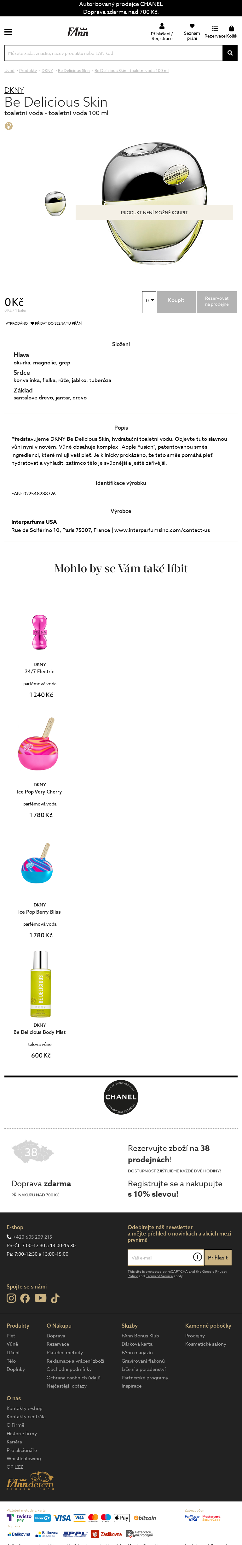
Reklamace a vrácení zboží (75, 1361)
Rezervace (58, 1344)
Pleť (11, 1335)
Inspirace (131, 1386)
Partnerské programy (145, 1377)
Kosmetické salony (205, 1344)
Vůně (12, 1344)
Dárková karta (137, 1344)
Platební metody (65, 1352)
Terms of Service (159, 1276)
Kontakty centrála (26, 1416)
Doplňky (16, 1369)
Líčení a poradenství (144, 1369)
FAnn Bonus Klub (140, 1335)
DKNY (14, 90)
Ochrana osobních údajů (74, 1377)
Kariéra (14, 1441)
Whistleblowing (24, 1458)
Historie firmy (22, 1433)
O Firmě (15, 1425)
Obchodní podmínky (69, 1369)
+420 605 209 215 (32, 1237)
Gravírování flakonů (143, 1361)
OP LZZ (15, 1467)
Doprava (56, 1335)
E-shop (15, 1227)
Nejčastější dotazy (67, 1386)
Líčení (13, 1352)
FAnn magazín (137, 1352)
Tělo (11, 1361)
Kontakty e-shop (25, 1408)
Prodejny (195, 1335)
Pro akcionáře (22, 1450)
